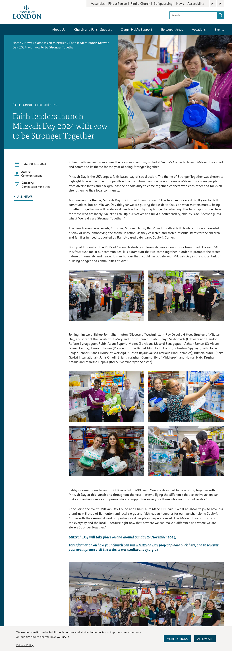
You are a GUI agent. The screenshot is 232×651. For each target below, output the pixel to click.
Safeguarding (163, 3)
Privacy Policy (25, 645)
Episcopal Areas (172, 29)
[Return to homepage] (27, 12)
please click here (182, 545)
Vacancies (98, 3)
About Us (58, 29)
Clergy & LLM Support (136, 29)
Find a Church (140, 3)
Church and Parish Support (93, 29)
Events (219, 29)
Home (17, 43)
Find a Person (117, 3)
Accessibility (195, 3)
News (180, 3)
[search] (220, 15)
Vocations (199, 29)
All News (25, 197)
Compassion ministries (50, 43)
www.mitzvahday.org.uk (139, 549)
